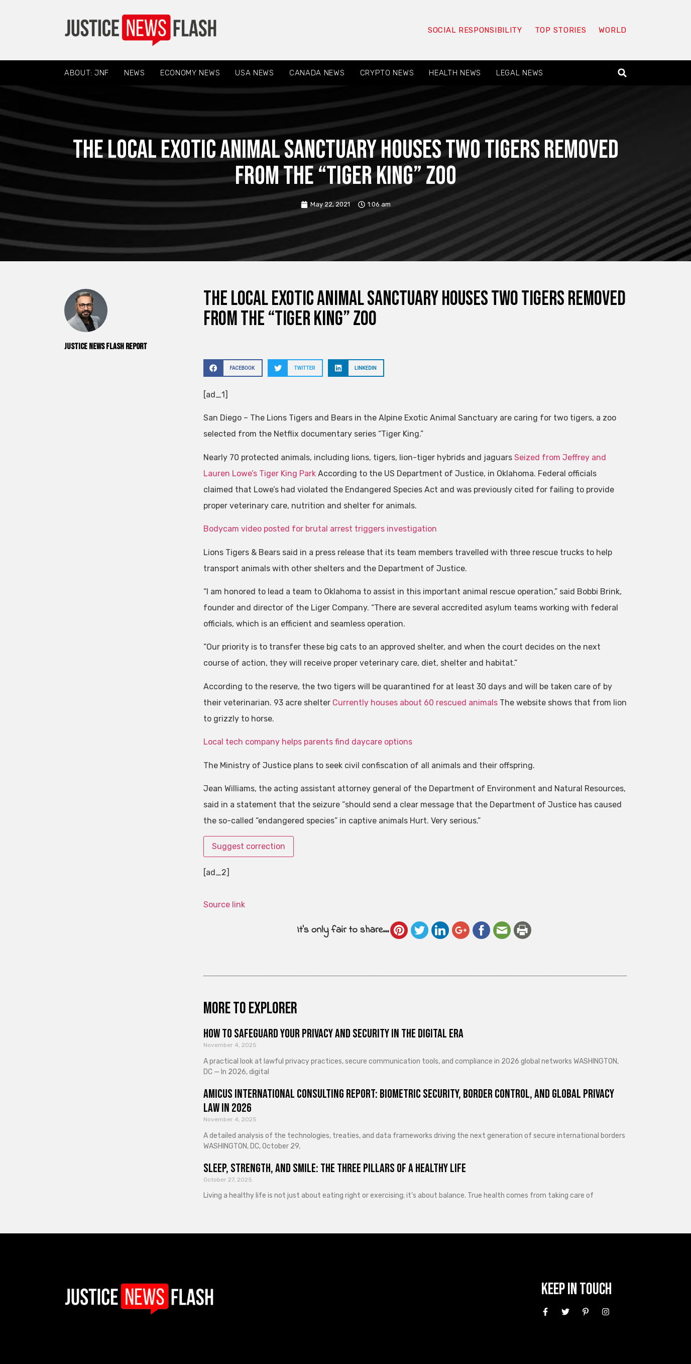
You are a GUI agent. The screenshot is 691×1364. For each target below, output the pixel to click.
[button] (622, 73)
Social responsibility (475, 30)
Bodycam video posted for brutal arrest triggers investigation (320, 529)
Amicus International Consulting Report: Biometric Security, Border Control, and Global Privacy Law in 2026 (408, 1101)
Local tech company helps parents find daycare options (307, 742)
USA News (254, 72)
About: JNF (86, 72)
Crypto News (387, 72)
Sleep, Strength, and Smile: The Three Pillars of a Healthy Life (334, 1168)
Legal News (519, 72)
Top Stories (561, 30)
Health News (455, 72)
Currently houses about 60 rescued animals (415, 702)
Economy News (190, 72)
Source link (224, 904)
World (613, 30)
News (134, 72)
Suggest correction (248, 846)
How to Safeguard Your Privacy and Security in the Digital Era (333, 1033)
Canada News (317, 72)
